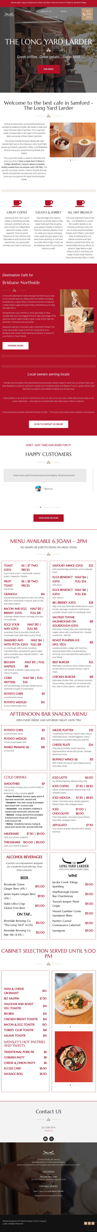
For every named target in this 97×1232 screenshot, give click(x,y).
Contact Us (50, 17)
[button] (52, 140)
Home (28, 11)
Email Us (49, 1130)
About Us (46, 11)
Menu (63, 11)
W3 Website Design (24, 1221)
